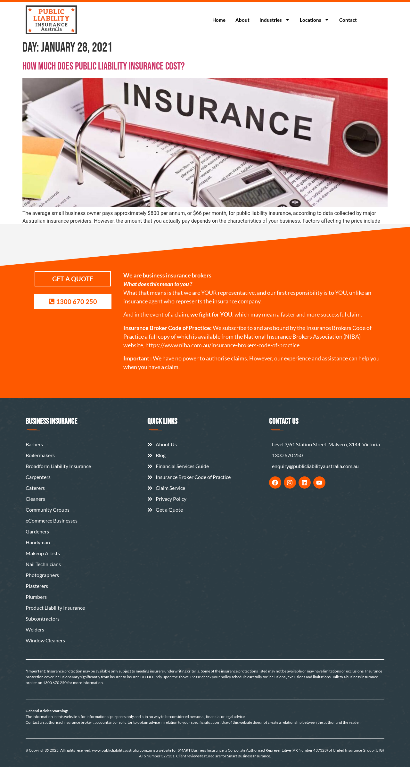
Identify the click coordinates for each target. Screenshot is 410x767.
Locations (314, 19)
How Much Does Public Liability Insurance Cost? (103, 66)
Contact (348, 20)
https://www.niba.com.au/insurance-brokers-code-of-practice (222, 345)
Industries (274, 19)
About (242, 20)
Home (219, 20)
